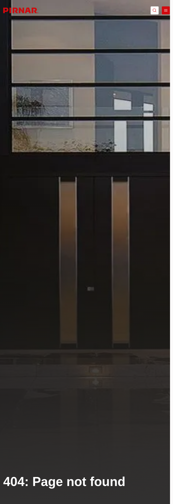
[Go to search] (155, 10)
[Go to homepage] (20, 10)
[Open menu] (166, 10)
